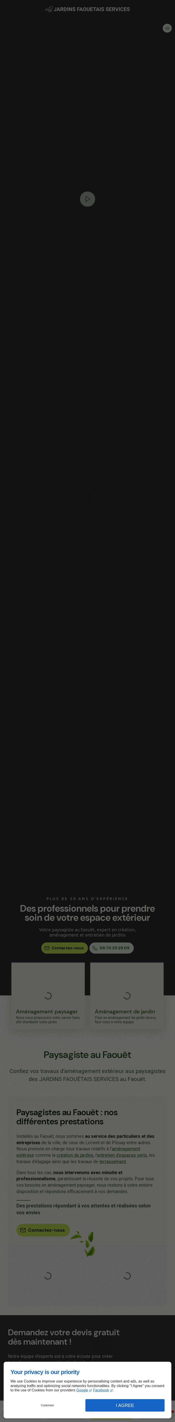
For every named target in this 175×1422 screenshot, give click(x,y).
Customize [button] (47, 1405)
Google (82, 1390)
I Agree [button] (125, 1405)
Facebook (101, 1390)
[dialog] (87, 1390)
